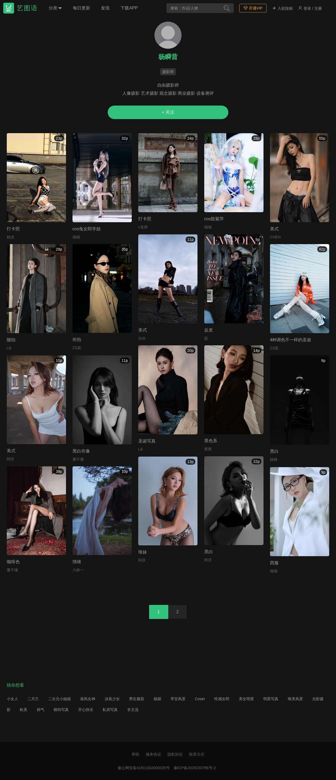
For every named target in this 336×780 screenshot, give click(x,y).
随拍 (11, 339)
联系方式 (196, 754)
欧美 (23, 709)
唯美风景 (295, 699)
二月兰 (33, 699)
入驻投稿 (282, 8)
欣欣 (142, 338)
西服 (274, 563)
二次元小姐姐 (59, 699)
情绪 (77, 561)
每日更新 (81, 8)
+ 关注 (168, 112)
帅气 (40, 709)
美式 (274, 229)
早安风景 (178, 699)
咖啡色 (13, 561)
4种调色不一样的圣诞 (290, 339)
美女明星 (246, 699)
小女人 (12, 699)
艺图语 (27, 8)
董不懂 (78, 459)
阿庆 (10, 459)
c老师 (143, 227)
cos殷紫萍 (214, 219)
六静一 (78, 570)
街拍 (77, 339)
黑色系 (210, 440)
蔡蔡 (208, 449)
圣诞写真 (147, 441)
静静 (274, 459)
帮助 (135, 754)
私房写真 (110, 709)
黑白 (274, 451)
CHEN (275, 237)
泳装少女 (112, 699)
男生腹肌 (136, 699)
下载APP (129, 8)
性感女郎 (221, 699)
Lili (9, 348)
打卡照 (13, 229)
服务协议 (153, 754)
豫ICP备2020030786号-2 (195, 768)
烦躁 (157, 699)
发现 (105, 8)
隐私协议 (175, 754)
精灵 (10, 237)
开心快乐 (85, 709)
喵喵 (76, 237)
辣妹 (142, 552)
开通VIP (252, 8)
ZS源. (77, 348)
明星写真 (270, 699)
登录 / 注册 (310, 8)
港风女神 (87, 699)
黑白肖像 (81, 451)
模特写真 (61, 709)
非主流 (133, 709)
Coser (200, 699)
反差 (208, 330)
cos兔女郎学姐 (87, 229)
